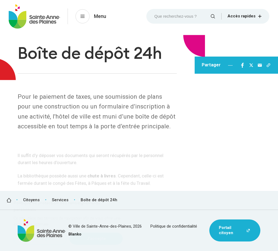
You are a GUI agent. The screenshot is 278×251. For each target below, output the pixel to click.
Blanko (74, 234)
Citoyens (31, 199)
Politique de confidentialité (173, 226)
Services (60, 199)
